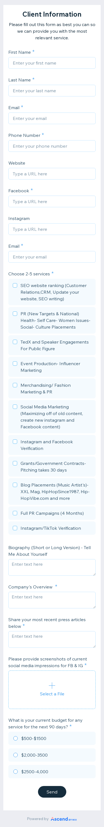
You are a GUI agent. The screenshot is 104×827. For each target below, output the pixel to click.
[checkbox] (52, 293)
